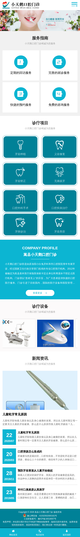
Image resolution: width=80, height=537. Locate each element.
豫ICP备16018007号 (47, 519)
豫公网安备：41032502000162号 (42, 516)
